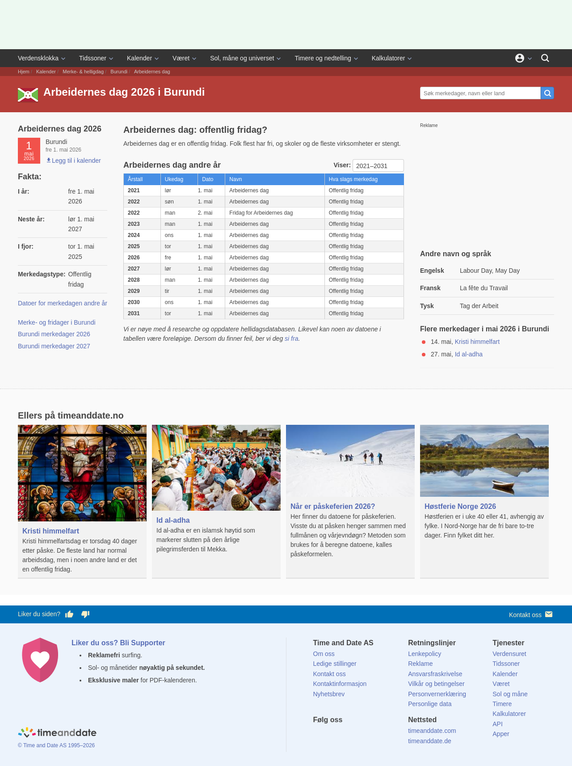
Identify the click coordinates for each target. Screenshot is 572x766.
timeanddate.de (429, 741)
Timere (502, 703)
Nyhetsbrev (329, 694)
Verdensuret (509, 653)
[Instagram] (365, 736)
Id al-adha (469, 354)
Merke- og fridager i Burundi (57, 322)
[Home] (57, 733)
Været (180, 58)
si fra (291, 338)
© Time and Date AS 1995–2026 (56, 745)
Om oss (324, 653)
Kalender (139, 58)
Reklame (420, 663)
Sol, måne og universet (242, 58)
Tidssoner (92, 58)
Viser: (343, 165)
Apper (500, 733)
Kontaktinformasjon (340, 683)
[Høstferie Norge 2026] (484, 489)
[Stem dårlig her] (85, 614)
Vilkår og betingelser (436, 683)
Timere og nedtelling (322, 58)
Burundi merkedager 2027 (54, 346)
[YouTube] (380, 736)
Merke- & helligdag (83, 71)
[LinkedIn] (350, 736)
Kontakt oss (531, 614)
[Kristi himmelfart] (82, 502)
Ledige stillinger (335, 663)
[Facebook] (320, 736)
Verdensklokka (38, 58)
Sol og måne (510, 694)
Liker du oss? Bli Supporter (118, 643)
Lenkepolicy (424, 653)
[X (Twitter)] (334, 736)
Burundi (118, 71)
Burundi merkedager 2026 (54, 334)
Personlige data (429, 703)
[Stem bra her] (69, 614)
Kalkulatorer (388, 58)
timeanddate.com (432, 730)
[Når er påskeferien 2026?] (350, 494)
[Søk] (545, 58)
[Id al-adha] (216, 496)
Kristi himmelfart (477, 341)
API (497, 724)
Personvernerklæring (437, 694)
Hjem (23, 71)
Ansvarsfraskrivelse (435, 673)
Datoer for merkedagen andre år (62, 303)
